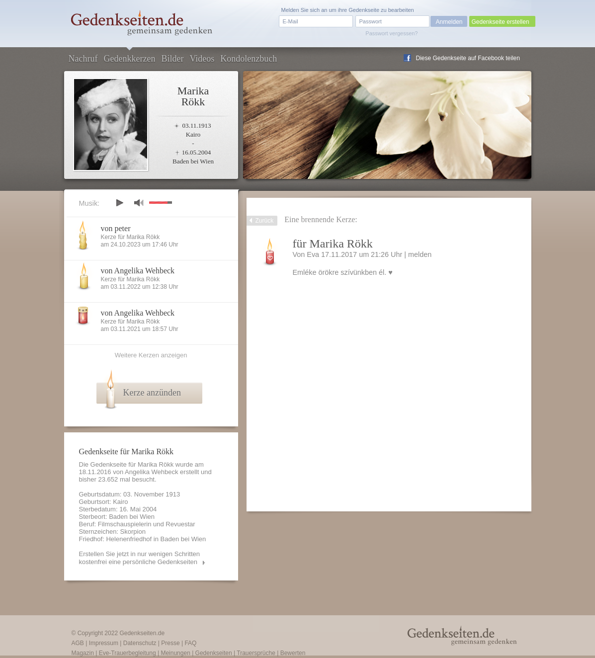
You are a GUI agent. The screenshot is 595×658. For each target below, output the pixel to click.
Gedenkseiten (213, 653)
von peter (116, 228)
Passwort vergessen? (391, 33)
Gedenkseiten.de (142, 633)
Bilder (172, 59)
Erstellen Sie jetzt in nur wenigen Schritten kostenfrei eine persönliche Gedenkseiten (139, 558)
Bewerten (293, 653)
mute (138, 202)
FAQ (190, 643)
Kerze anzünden (152, 393)
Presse (170, 643)
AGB (78, 643)
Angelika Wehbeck (151, 472)
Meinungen (175, 653)
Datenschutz (140, 643)
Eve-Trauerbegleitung (127, 653)
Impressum (103, 643)
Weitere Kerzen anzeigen (151, 355)
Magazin (83, 653)
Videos (201, 59)
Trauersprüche (256, 653)
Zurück (264, 220)
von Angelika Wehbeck (138, 270)
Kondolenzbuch (248, 59)
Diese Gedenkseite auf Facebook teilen (468, 58)
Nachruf (83, 59)
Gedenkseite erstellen (500, 21)
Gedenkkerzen (129, 59)
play (119, 203)
